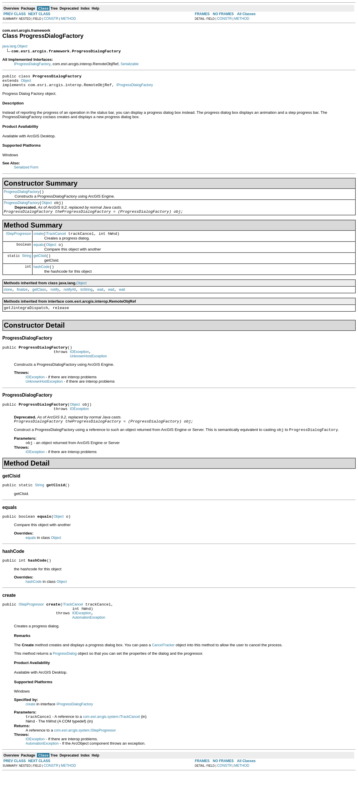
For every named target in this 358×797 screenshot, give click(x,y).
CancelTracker (163, 668)
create (38, 240)
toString (86, 299)
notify (55, 299)
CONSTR (51, 19)
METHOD (68, 19)
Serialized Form (26, 170)
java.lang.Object (14, 46)
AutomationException (88, 640)
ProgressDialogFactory (21, 195)
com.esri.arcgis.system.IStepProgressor (85, 754)
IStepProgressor (18, 239)
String (26, 263)
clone (8, 299)
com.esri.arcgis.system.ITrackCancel (111, 740)
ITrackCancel (55, 240)
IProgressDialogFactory (32, 64)
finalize (22, 299)
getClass (39, 299)
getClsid (39, 264)
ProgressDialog (65, 676)
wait (100, 299)
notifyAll (69, 299)
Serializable (129, 64)
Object (26, 82)
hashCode (41, 276)
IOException (79, 364)
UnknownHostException (88, 369)
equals (38, 252)
